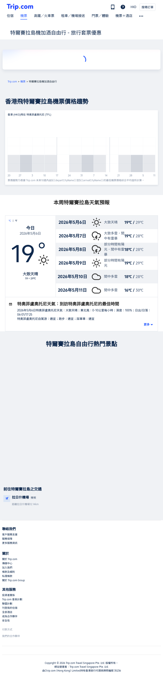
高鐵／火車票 (44, 16)
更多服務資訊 (9, 543)
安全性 (6, 620)
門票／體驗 (100, 16)
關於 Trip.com (9, 559)
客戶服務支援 (9, 534)
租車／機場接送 (73, 16)
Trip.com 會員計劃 (12, 599)
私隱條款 (7, 576)
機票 (23, 16)
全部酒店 (7, 612)
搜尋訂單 (147, 7)
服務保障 (7, 538)
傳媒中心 (7, 563)
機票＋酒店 (123, 16)
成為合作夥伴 (9, 616)
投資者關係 (8, 595)
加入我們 (7, 567)
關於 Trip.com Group (13, 580)
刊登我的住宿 (9, 607)
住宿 (10, 16)
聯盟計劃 (7, 603)
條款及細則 (8, 571)
